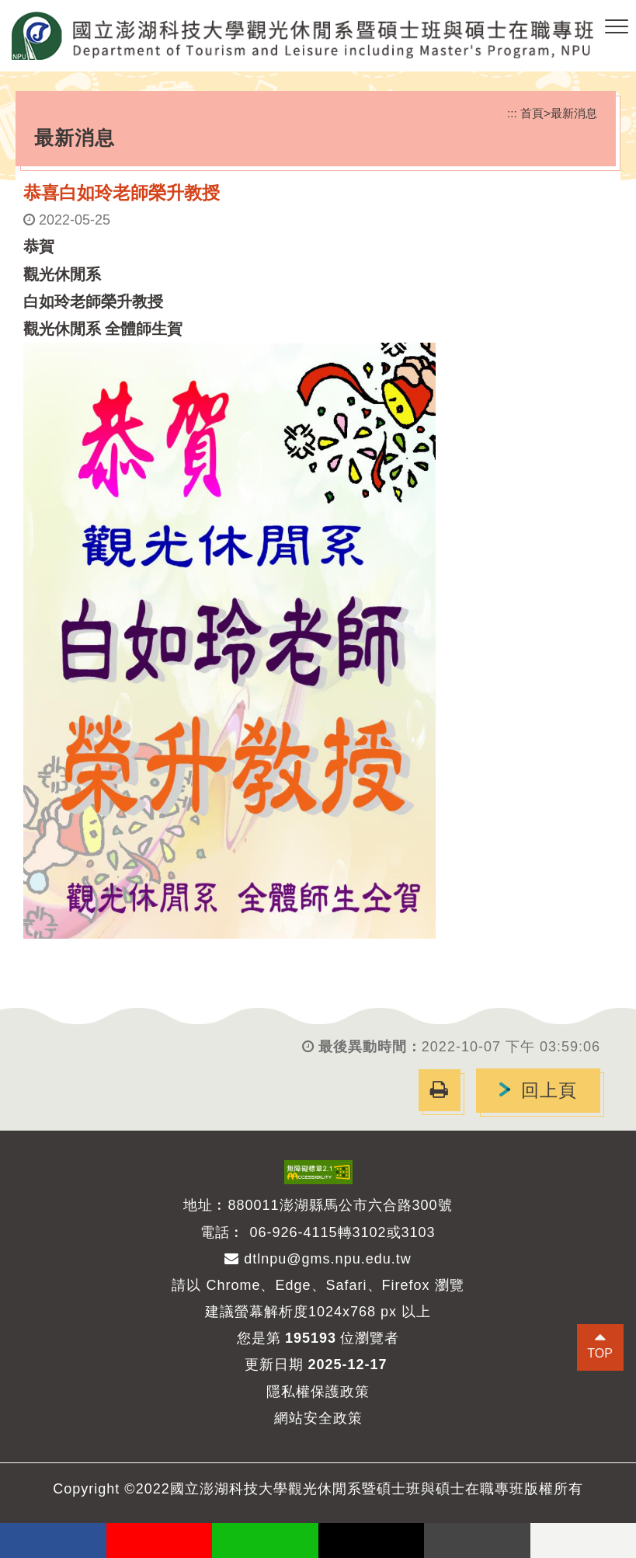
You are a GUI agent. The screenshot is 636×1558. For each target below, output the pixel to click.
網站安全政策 (318, 1418)
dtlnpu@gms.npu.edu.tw (317, 1259)
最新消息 (574, 113)
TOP (600, 1353)
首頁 (532, 113)
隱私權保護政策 (318, 1391)
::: (512, 113)
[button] (616, 27)
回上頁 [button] (549, 1090)
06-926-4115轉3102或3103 (342, 1232)
